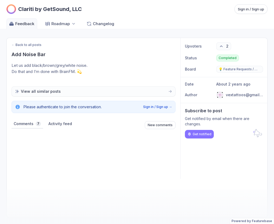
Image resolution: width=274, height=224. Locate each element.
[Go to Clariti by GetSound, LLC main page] (44, 9)
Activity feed (60, 123)
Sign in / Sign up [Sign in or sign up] (251, 9)
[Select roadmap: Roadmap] (61, 23)
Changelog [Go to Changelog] (100, 23)
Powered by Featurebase (251, 221)
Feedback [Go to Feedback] (21, 23)
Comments (27, 123)
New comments (160, 125)
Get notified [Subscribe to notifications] (199, 134)
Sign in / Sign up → (157, 107)
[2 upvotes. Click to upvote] (223, 46)
